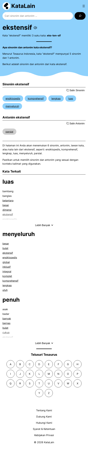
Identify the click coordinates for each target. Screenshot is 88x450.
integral (6, 271)
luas (70, 98)
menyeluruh (12, 106)
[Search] (80, 16)
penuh (11, 299)
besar (5, 205)
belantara (7, 200)
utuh (5, 290)
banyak (6, 318)
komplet (7, 276)
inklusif (6, 266)
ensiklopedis (13, 98)
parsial (9, 131)
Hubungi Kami (44, 422)
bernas (6, 323)
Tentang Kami (44, 410)
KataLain (23, 5)
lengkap (56, 98)
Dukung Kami (44, 416)
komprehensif (36, 98)
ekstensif (7, 252)
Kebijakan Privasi (44, 435)
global (6, 262)
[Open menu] (84, 6)
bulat (5, 248)
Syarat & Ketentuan (44, 428)
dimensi (6, 209)
